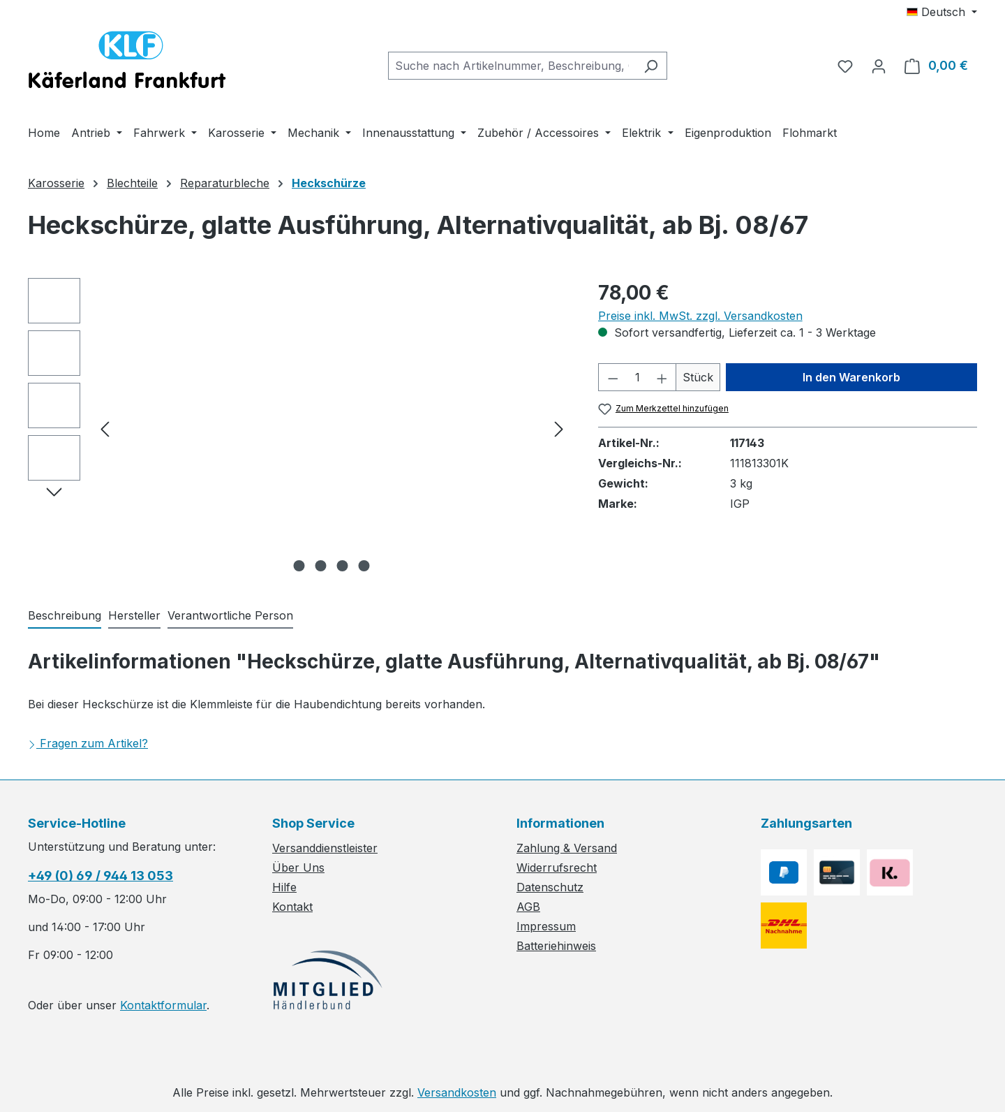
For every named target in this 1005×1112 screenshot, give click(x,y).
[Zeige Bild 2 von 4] (321, 565)
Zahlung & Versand (566, 848)
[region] (299, 428)
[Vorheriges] (104, 428)
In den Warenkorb (851, 377)
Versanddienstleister (325, 848)
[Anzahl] (637, 377)
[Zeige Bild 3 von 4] (342, 565)
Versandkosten (456, 1092)
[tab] (64, 616)
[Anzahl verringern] (612, 377)
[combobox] (511, 66)
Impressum (546, 926)
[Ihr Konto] (878, 66)
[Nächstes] (559, 428)
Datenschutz (549, 887)
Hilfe (284, 887)
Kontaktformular (163, 1005)
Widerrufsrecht (556, 868)
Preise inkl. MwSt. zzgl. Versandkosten (700, 316)
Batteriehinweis (556, 946)
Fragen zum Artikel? (88, 743)
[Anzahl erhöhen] (662, 377)
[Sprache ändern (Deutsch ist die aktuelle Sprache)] (942, 12)
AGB (528, 907)
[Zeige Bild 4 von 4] (364, 565)
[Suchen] (650, 66)
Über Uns (298, 868)
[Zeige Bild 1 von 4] (299, 565)
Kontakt (292, 907)
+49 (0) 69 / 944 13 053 (100, 875)
